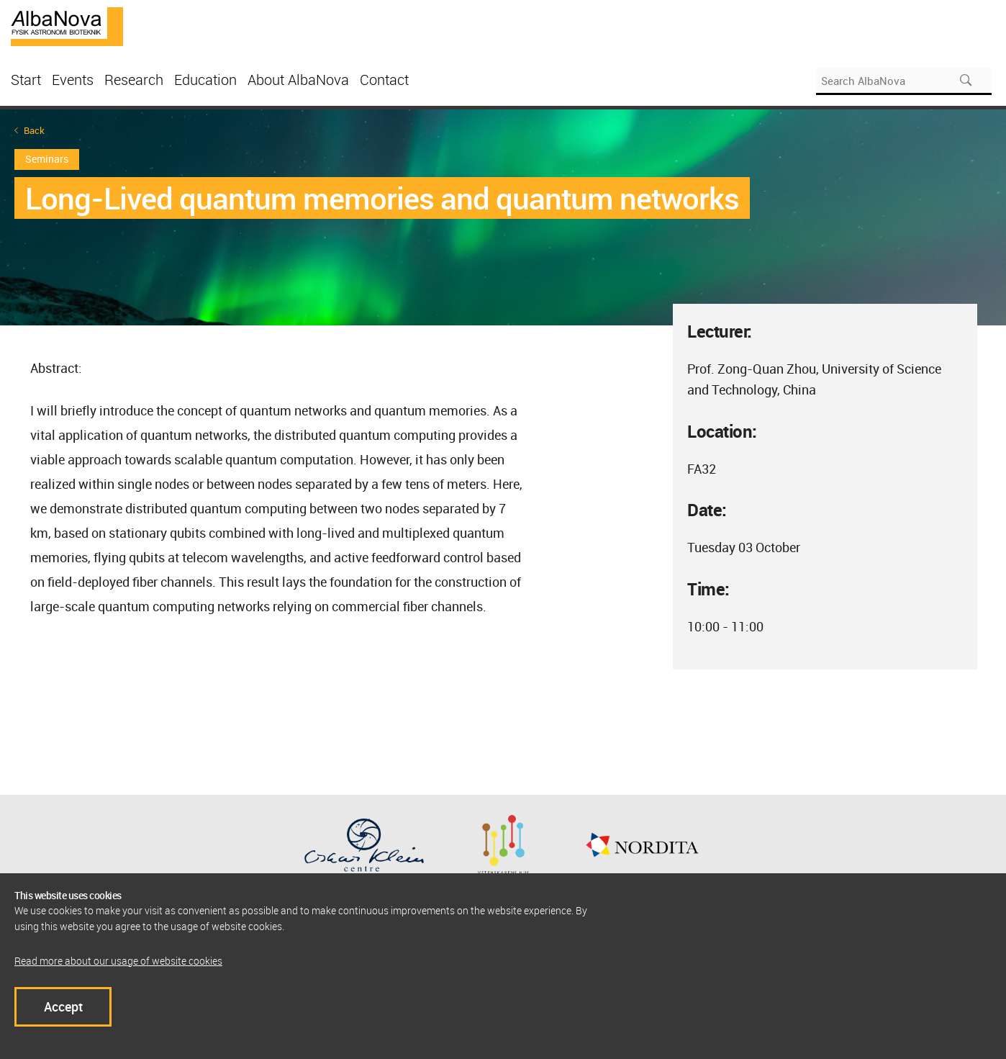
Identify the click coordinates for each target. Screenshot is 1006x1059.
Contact (384, 79)
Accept (63, 1006)
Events (73, 79)
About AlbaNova (298, 79)
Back (34, 131)
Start (26, 79)
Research (133, 79)
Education (205, 79)
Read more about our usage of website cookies (118, 961)
